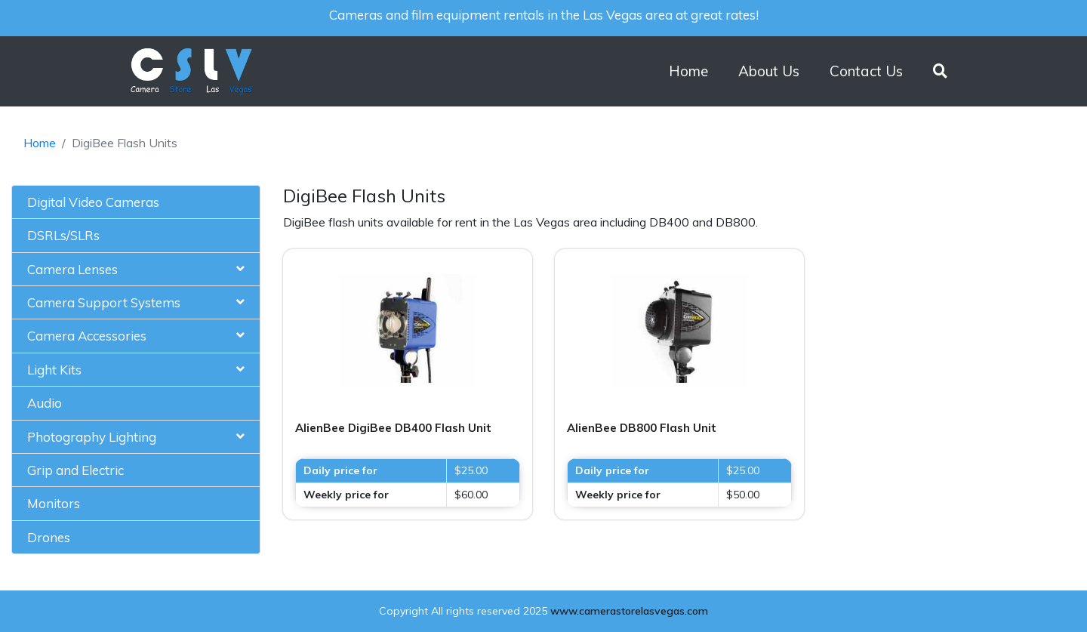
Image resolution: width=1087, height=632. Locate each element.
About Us (768, 71)
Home (688, 71)
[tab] (136, 202)
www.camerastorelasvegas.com (629, 611)
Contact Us (866, 71)
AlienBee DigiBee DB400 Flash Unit (393, 428)
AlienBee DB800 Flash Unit (641, 428)
